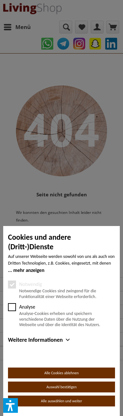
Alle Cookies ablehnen (61, 373)
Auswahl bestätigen (61, 387)
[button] (10, 405)
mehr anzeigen (28, 270)
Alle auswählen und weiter (61, 401)
